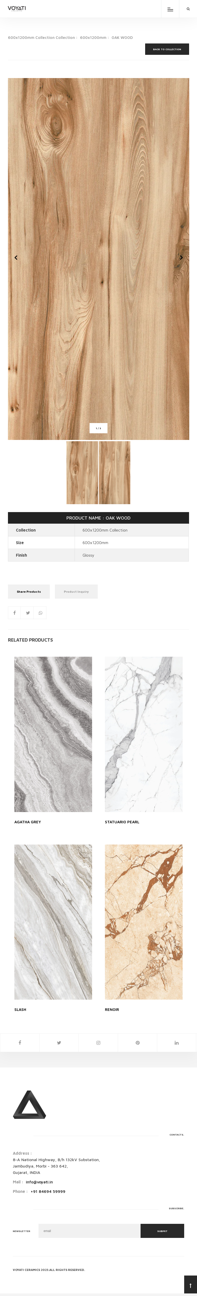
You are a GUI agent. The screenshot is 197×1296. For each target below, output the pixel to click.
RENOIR (112, 1009)
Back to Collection (167, 49)
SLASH (20, 1009)
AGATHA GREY (27, 822)
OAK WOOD (122, 37)
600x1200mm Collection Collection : (42, 37)
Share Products (29, 591)
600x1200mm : (94, 37)
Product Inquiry (76, 591)
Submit (162, 1231)
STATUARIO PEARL (122, 822)
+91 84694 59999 (48, 1191)
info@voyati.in (39, 1182)
